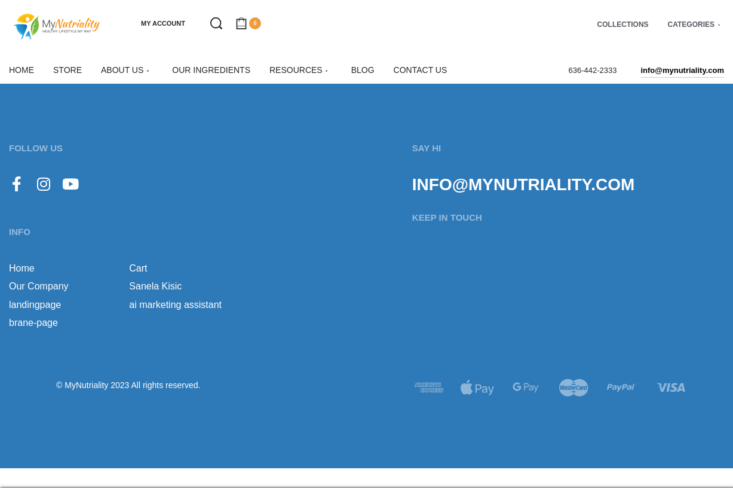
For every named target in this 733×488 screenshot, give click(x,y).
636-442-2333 (592, 70)
